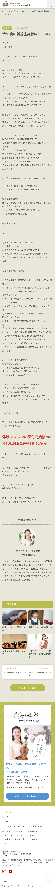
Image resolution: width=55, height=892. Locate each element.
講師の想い (34, 831)
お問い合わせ (11, 821)
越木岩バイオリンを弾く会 (15, 841)
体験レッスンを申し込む (27, 796)
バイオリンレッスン (13, 831)
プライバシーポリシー (11, 881)
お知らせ (7, 28)
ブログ (8, 816)
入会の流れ (34, 839)
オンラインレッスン (13, 835)
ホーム (8, 811)
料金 (32, 835)
